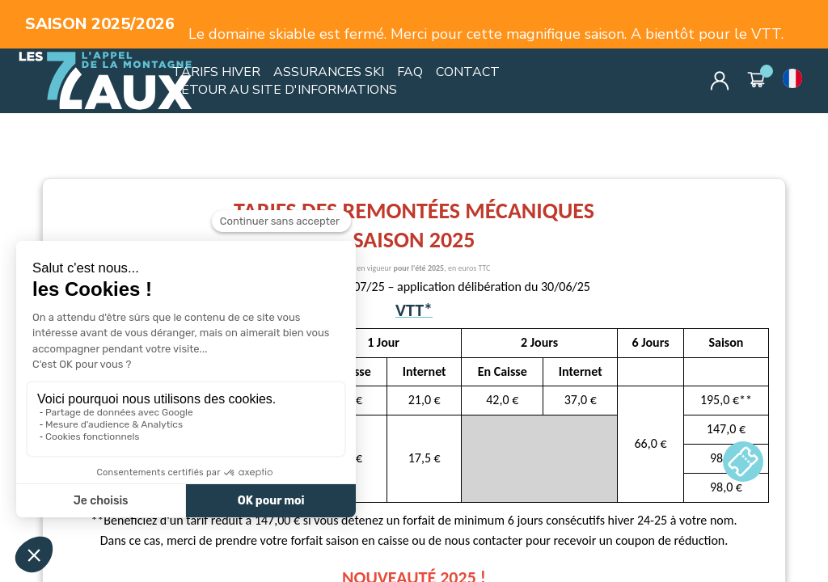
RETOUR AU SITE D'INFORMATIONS (284, 90)
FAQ (410, 72)
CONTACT (468, 72)
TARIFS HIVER (216, 72)
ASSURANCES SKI (328, 72)
